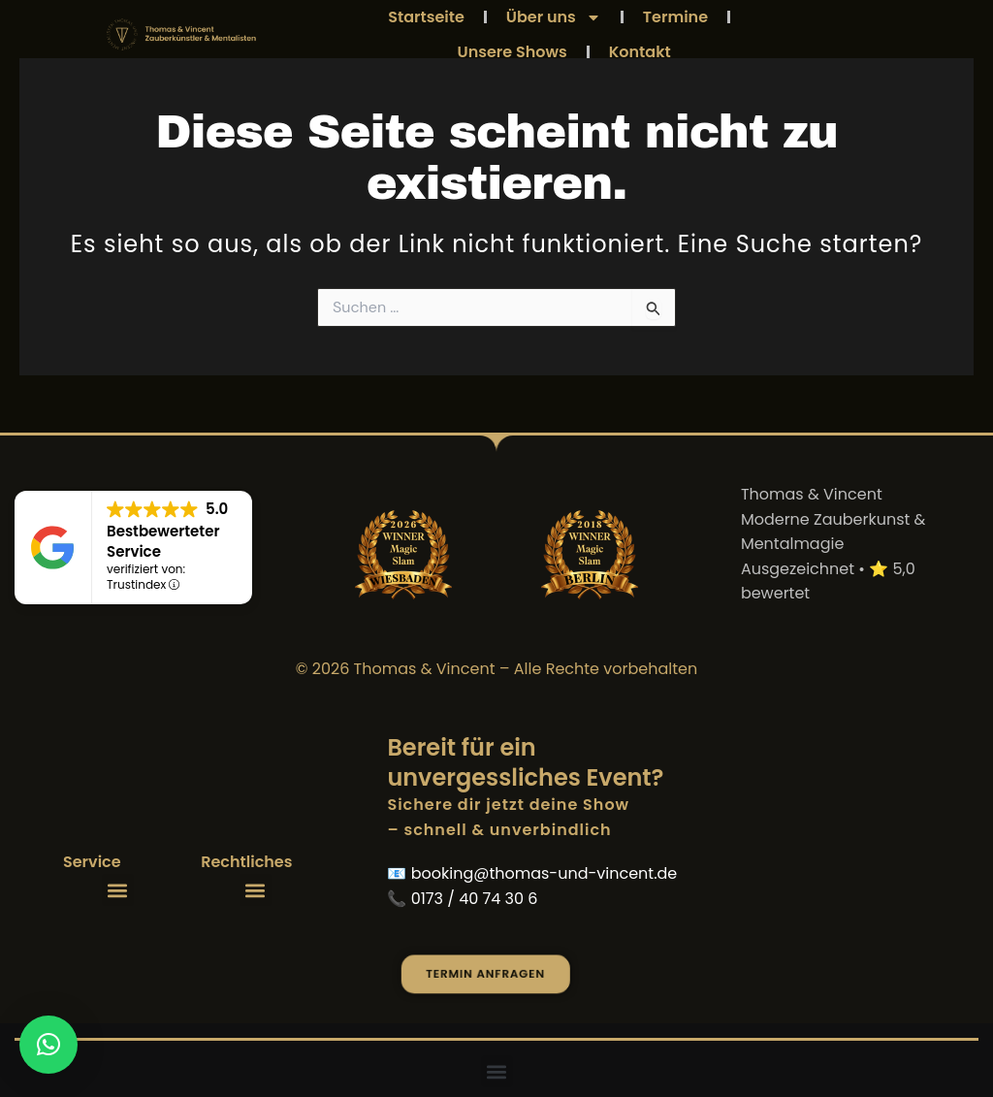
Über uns (553, 17)
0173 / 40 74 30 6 (474, 898)
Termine (675, 17)
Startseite (426, 17)
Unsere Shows (512, 52)
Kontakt (640, 52)
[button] (118, 890)
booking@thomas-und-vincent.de (544, 873)
